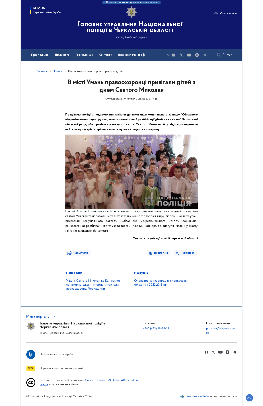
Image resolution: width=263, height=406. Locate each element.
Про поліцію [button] (40, 55)
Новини (57, 71)
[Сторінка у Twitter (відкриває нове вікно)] (181, 55)
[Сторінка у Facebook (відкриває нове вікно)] (173, 55)
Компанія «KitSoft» (198, 396)
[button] (41, 316)
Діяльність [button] (62, 55)
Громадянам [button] (84, 55)
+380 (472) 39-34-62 (156, 328)
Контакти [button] (105, 55)
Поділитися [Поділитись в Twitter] (187, 253)
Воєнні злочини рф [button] (131, 55)
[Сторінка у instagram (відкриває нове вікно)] (197, 55)
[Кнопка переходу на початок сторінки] (249, 397)
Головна (42, 71)
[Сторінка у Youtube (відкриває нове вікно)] (189, 55)
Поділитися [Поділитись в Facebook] (161, 253)
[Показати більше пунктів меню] (168, 55)
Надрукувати (80, 253)
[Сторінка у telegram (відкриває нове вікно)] (205, 55)
